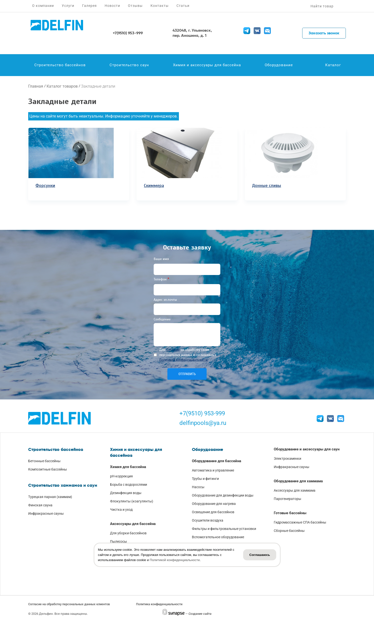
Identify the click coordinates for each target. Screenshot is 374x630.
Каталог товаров (62, 86)
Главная (35, 86)
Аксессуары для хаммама (294, 490)
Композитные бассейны (47, 469)
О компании (43, 6)
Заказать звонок (324, 33)
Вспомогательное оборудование (218, 537)
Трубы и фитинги (205, 479)
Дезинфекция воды (125, 493)
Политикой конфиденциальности (183, 360)
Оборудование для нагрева (214, 504)
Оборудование (279, 65)
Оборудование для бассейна (216, 461)
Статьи (182, 6)
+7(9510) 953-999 (202, 413)
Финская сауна (40, 505)
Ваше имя (161, 259)
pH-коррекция (121, 476)
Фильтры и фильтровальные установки (224, 529)
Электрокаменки (287, 458)
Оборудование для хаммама (298, 481)
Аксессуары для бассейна (133, 524)
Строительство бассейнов (60, 65)
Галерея (89, 6)
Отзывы (135, 6)
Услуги (68, 6)
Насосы (198, 487)
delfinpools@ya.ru (202, 423)
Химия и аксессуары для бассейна (207, 65)
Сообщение (162, 319)
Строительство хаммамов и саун (62, 485)
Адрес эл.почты (165, 300)
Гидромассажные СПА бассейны (300, 522)
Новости (112, 6)
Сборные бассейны (289, 531)
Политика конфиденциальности (159, 604)
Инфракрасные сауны (46, 513)
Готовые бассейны (290, 513)
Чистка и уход (121, 510)
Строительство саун (129, 65)
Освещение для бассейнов (213, 512)
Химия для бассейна (128, 467)
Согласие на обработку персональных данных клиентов (69, 604)
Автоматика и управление (213, 470)
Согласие (173, 350)
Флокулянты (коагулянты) (131, 501)
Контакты (159, 6)
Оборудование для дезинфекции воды (222, 495)
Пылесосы (118, 541)
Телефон (160, 279)
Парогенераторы (287, 499)
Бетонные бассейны (44, 461)
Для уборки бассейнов (128, 533)
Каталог (333, 65)
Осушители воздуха (207, 520)
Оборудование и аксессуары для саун (306, 449)
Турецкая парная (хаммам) (50, 497)
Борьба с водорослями (128, 484)
